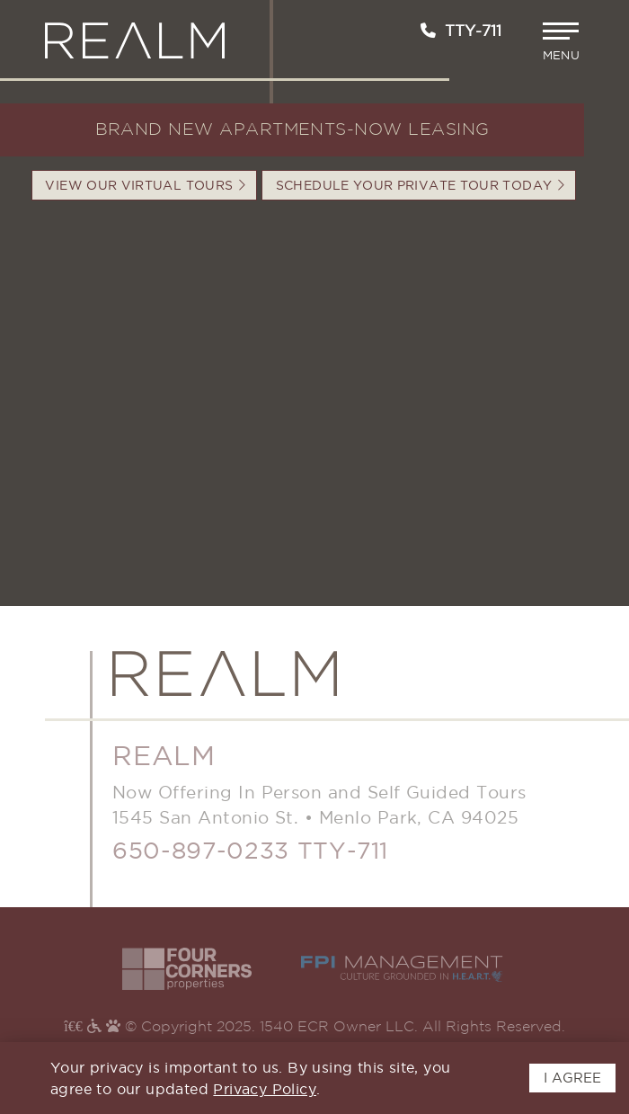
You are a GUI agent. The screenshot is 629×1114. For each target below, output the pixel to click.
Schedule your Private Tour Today (420, 185)
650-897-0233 (200, 850)
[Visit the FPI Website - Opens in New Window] (402, 969)
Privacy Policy (264, 1089)
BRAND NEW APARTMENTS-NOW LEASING (292, 130)
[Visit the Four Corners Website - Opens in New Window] (187, 969)
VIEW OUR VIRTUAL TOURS (145, 185)
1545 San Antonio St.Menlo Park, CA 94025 (315, 817)
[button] (563, 41)
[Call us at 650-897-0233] (428, 30)
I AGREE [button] (572, 1077)
